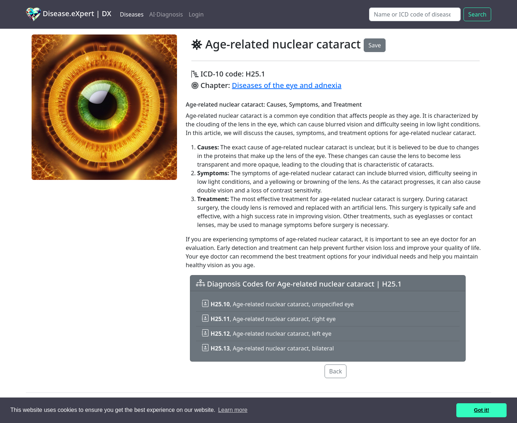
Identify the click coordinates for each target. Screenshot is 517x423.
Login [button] (196, 14)
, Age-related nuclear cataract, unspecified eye (278, 304)
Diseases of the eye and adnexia (286, 85)
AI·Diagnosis (166, 14)
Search (477, 14)
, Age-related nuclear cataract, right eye (269, 319)
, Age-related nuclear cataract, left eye (266, 334)
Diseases (132, 14)
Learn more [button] (232, 410)
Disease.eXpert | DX (68, 14)
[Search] (415, 14)
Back (335, 371)
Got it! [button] (481, 410)
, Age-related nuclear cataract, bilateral (268, 348)
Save (374, 45)
